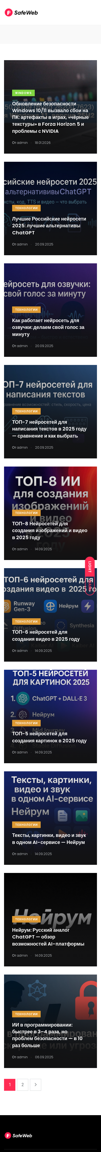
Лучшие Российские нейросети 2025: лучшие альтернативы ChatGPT (49, 225)
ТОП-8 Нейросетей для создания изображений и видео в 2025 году (49, 530)
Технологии (26, 208)
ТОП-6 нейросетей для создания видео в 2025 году (46, 635)
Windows (23, 93)
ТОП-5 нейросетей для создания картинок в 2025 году (49, 737)
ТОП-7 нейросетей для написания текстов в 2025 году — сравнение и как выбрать (49, 429)
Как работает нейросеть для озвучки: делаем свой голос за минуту (48, 327)
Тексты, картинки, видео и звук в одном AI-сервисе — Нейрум (49, 839)
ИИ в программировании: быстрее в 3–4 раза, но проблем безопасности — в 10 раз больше (47, 1035)
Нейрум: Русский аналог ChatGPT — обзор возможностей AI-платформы (48, 937)
